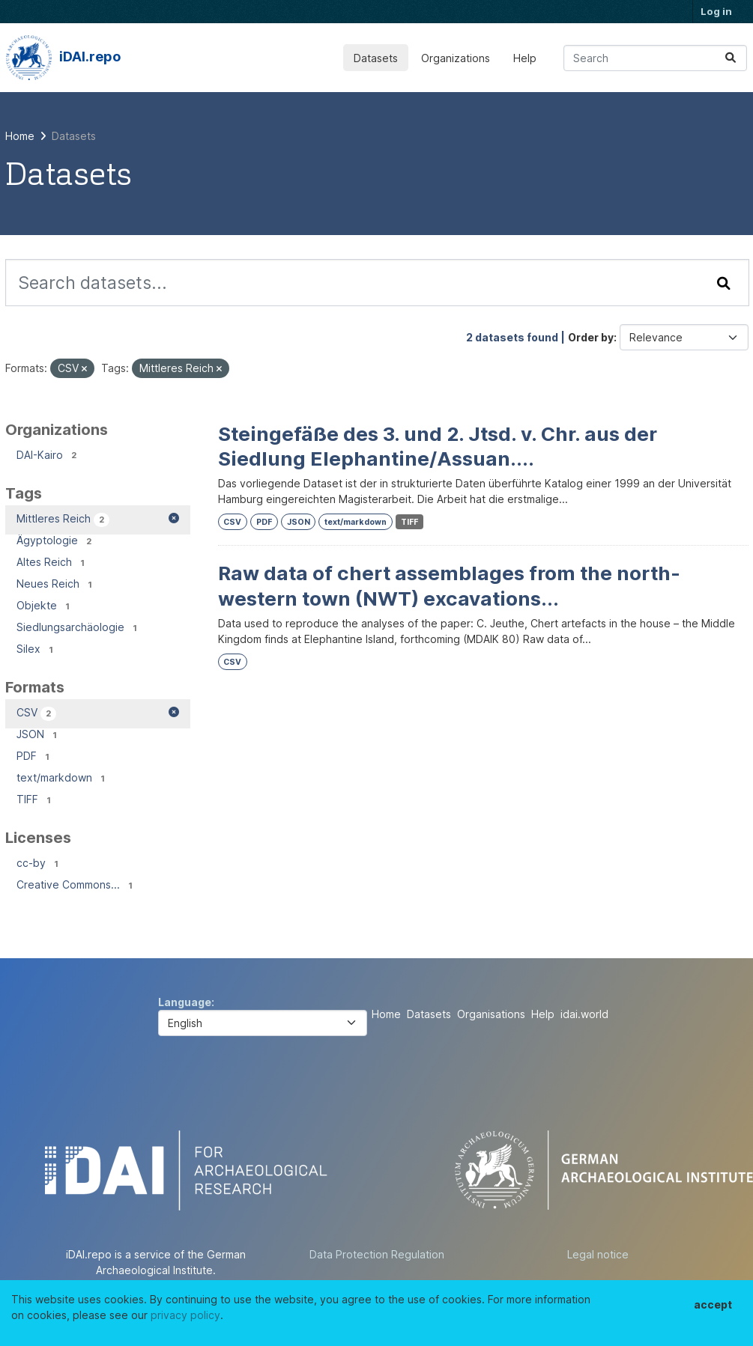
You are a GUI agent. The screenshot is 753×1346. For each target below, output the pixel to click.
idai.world (584, 1014)
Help (524, 58)
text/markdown (355, 522)
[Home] (19, 136)
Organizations (455, 58)
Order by (591, 337)
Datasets (376, 58)
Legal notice (598, 1254)
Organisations (491, 1014)
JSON (298, 522)
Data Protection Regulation (376, 1254)
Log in (716, 11)
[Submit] (731, 58)
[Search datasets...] (655, 58)
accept (713, 1304)
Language (184, 1002)
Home (386, 1014)
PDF (264, 522)
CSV (232, 522)
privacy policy (185, 1315)
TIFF (409, 522)
